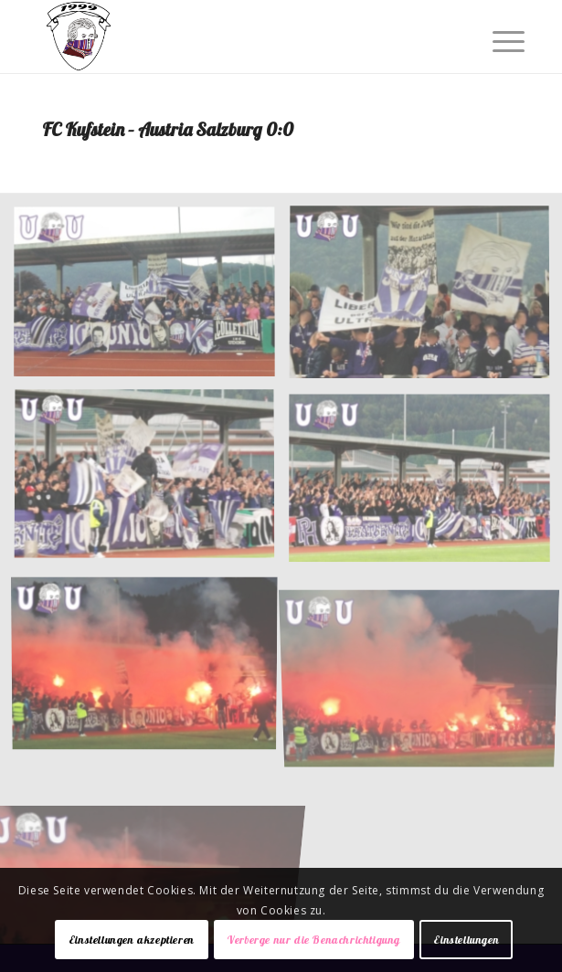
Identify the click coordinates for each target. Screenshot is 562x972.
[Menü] (494, 38)
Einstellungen (466, 939)
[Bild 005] (151, 665)
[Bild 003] (151, 483)
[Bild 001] (151, 299)
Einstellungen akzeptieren (132, 939)
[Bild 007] (151, 851)
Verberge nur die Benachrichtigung (314, 939)
